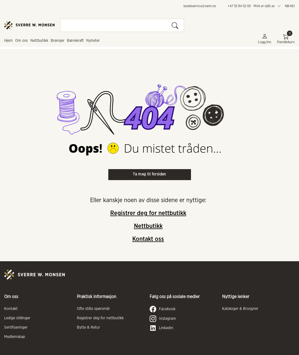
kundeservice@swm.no (200, 6)
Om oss (21, 41)
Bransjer (57, 41)
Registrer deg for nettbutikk (148, 213)
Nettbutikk (39, 41)
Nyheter (93, 41)
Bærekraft (75, 41)
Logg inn (264, 38)
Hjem (8, 41)
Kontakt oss (148, 239)
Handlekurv (286, 38)
